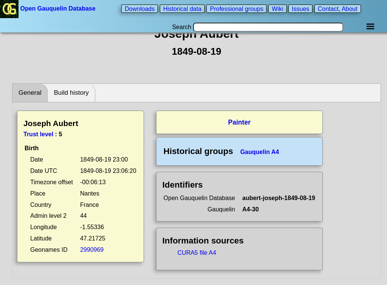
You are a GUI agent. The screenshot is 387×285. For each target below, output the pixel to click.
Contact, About (338, 8)
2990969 (92, 249)
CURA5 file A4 (197, 253)
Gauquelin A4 (259, 152)
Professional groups (236, 8)
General (30, 92)
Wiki (277, 8)
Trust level (38, 134)
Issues (300, 8)
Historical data (182, 8)
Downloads (140, 8)
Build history (71, 92)
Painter (239, 122)
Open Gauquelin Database (48, 8)
